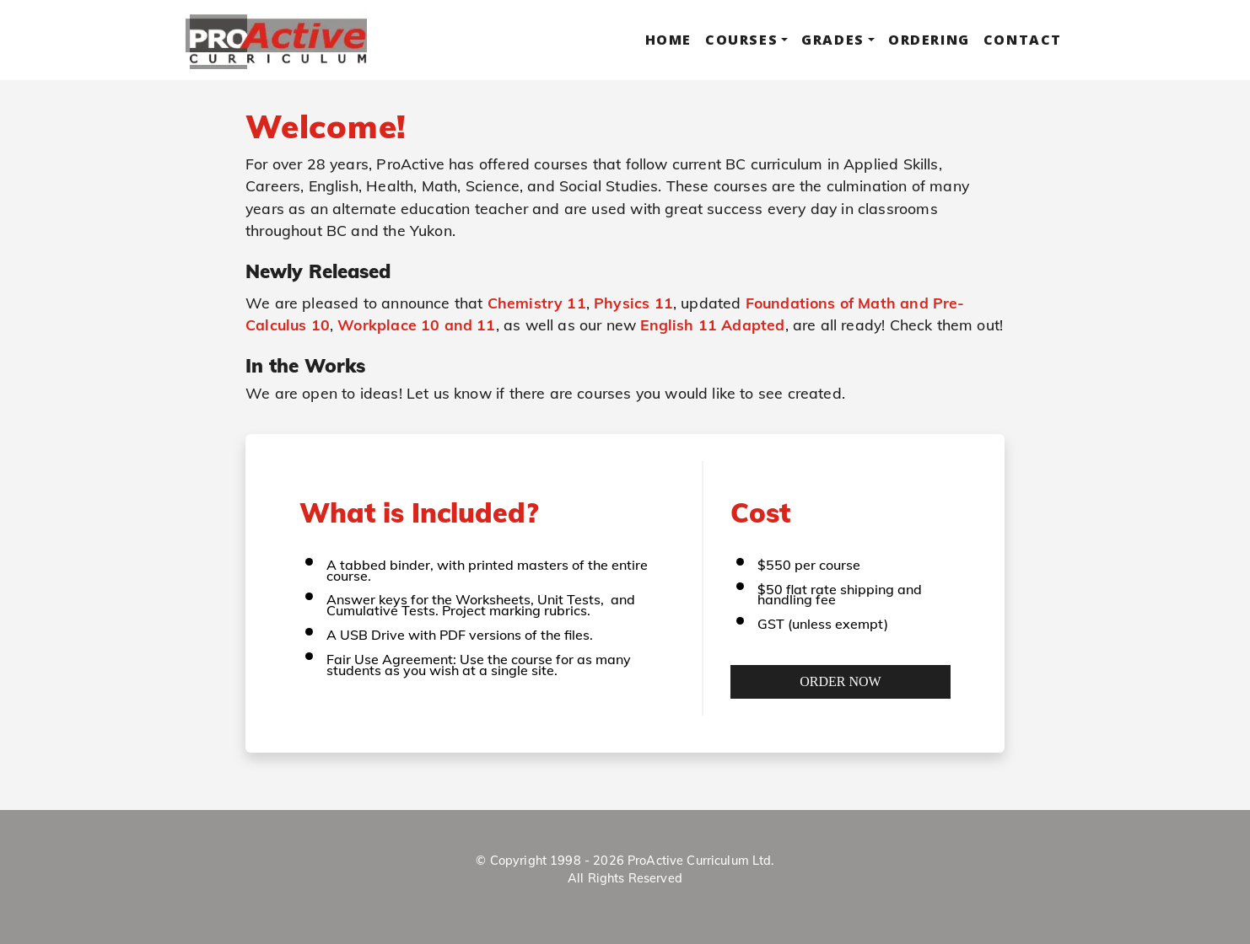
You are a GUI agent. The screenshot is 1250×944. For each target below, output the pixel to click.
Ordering (929, 39)
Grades (833, 39)
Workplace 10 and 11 (416, 324)
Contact (1022, 39)
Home (668, 39)
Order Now (840, 681)
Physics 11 (633, 302)
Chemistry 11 (537, 302)
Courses (741, 39)
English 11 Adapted (712, 324)
